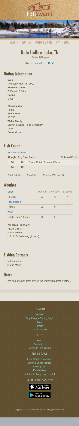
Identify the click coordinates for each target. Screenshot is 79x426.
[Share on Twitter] (52, 63)
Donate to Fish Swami (39, 348)
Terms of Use (39, 329)
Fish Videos (39, 370)
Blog (66, 42)
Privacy (39, 325)
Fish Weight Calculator (39, 359)
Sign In (14, 42)
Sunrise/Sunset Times (39, 362)
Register (26, 42)
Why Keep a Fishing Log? (39, 318)
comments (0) (35, 63)
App (58, 42)
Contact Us (39, 344)
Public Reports (43, 42)
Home (39, 314)
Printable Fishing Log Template (39, 374)
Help (39, 340)
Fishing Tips (39, 366)
